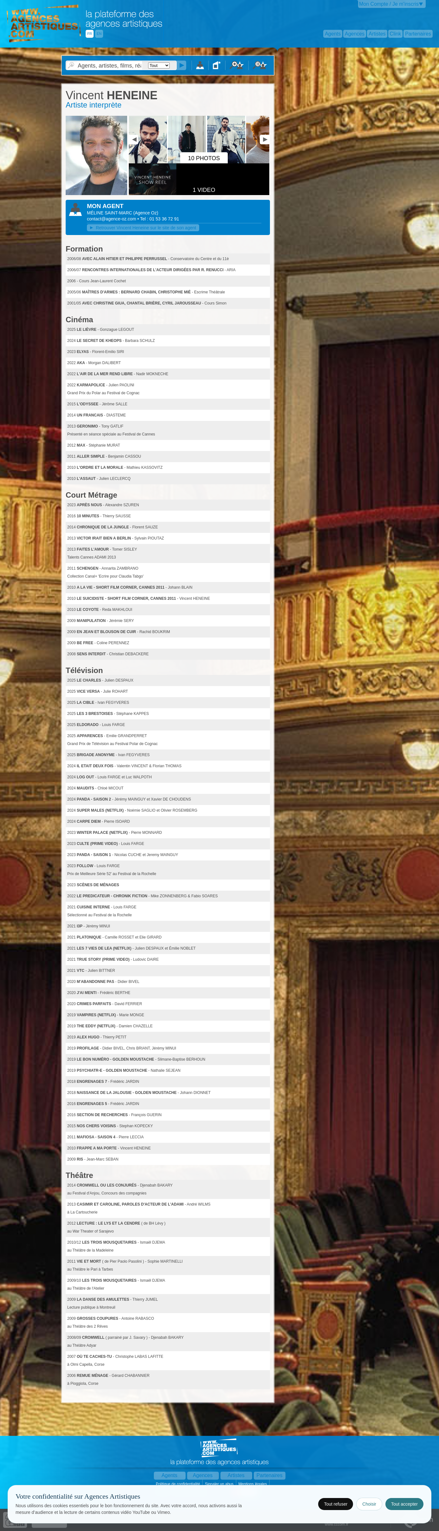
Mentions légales (253, 1484)
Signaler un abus (219, 1484)
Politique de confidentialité (178, 1484)
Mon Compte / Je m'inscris (389, 4)
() (145, 212)
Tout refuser (335, 1504)
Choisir (369, 1504)
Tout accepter (404, 1504)
